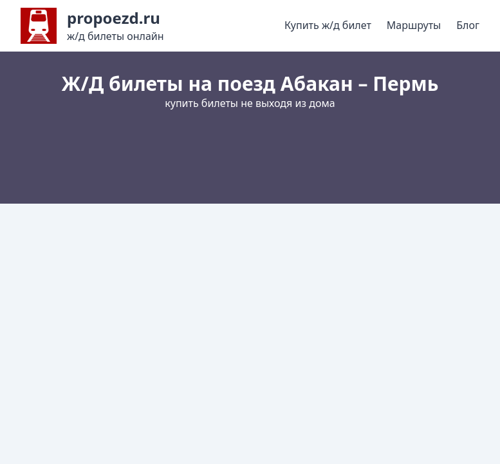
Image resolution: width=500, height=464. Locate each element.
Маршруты (414, 25)
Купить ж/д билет (327, 25)
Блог (467, 25)
